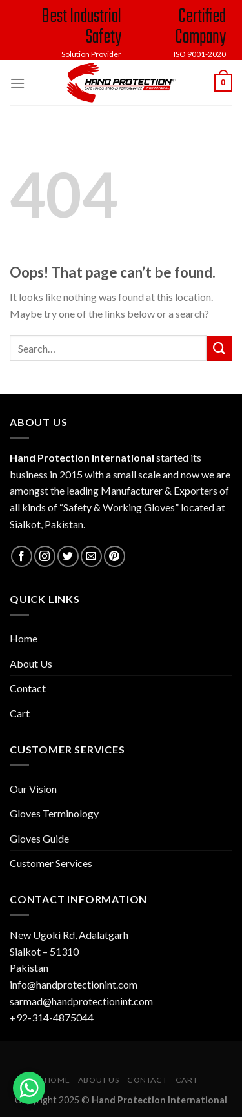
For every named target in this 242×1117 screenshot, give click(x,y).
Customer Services (51, 863)
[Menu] (17, 83)
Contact (28, 688)
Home (23, 638)
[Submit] (219, 348)
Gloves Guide (39, 838)
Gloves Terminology (54, 813)
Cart (20, 713)
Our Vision (33, 789)
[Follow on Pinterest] (114, 556)
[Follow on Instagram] (44, 556)
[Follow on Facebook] (21, 556)
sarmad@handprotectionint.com (81, 1001)
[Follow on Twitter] (68, 556)
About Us (31, 663)
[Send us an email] (91, 556)
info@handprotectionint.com (73, 984)
